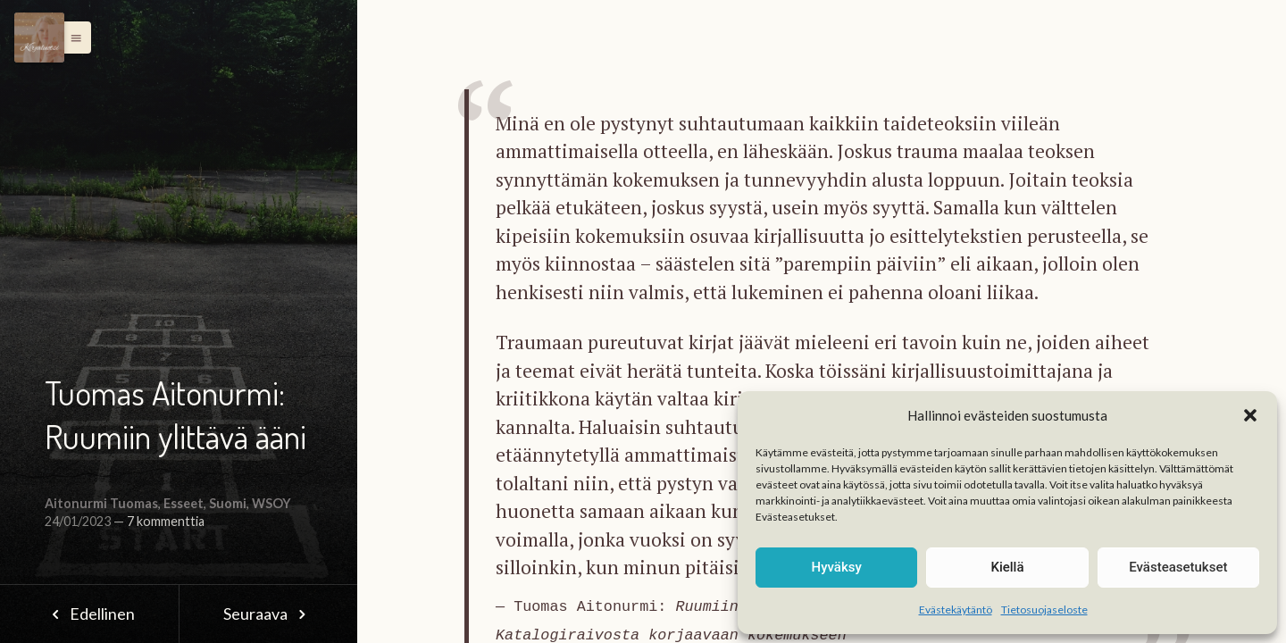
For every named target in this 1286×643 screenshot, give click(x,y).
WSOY (271, 503)
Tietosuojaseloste (1044, 609)
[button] (1250, 415)
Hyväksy (837, 567)
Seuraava (268, 613)
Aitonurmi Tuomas (101, 503)
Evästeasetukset (1178, 567)
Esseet (183, 503)
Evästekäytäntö (955, 609)
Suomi (227, 503)
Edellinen (89, 613)
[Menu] (39, 38)
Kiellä (1006, 567)
